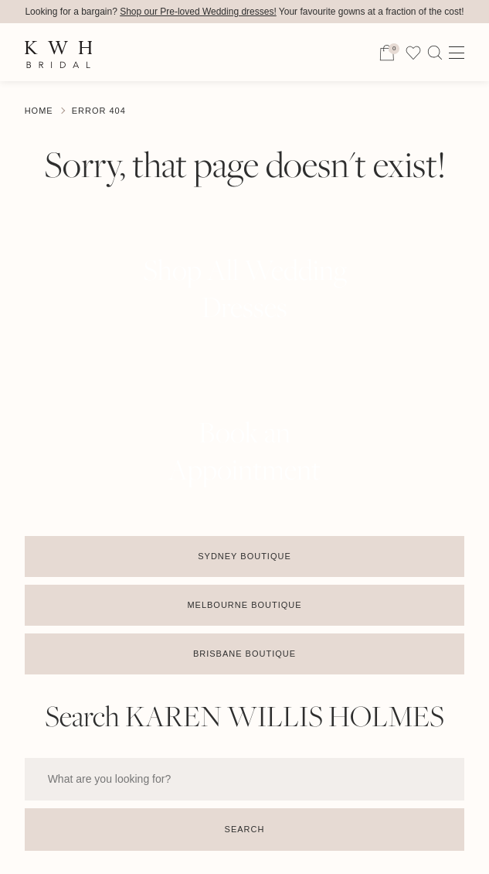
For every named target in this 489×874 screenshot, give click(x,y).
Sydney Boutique (244, 556)
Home (39, 110)
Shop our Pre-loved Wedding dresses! (198, 11)
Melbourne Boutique (244, 604)
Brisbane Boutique (244, 653)
